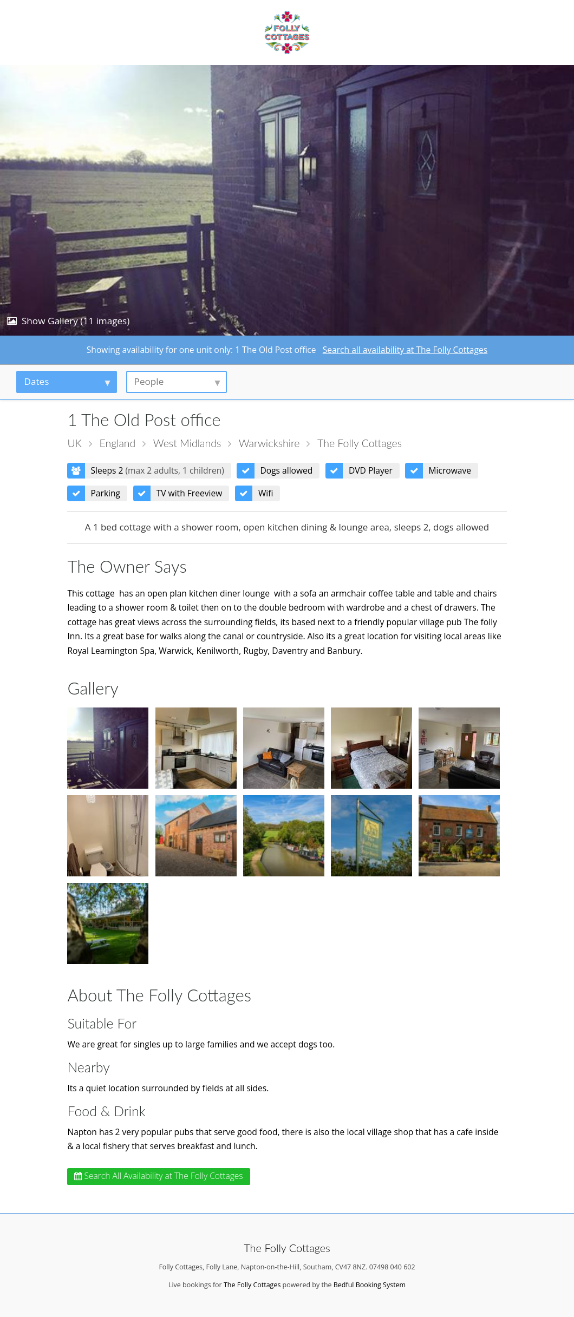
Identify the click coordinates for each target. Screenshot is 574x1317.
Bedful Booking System (370, 1284)
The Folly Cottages (359, 443)
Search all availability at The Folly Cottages (405, 350)
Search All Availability (158, 1176)
